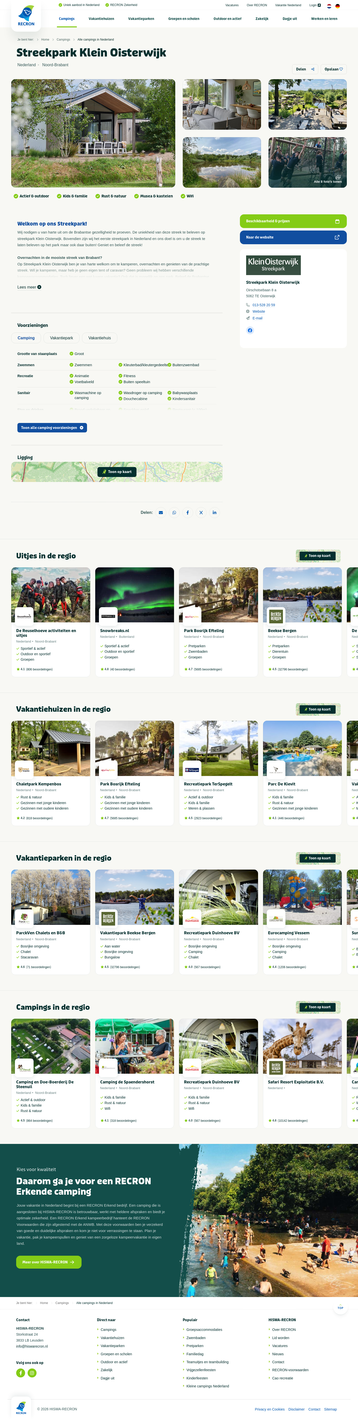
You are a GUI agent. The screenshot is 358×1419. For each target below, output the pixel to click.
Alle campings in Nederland (96, 39)
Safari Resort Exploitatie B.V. (296, 1082)
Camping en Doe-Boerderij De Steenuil (45, 1084)
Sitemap (330, 1409)
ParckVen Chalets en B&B (40, 933)
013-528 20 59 (264, 305)
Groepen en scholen (183, 19)
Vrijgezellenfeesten (201, 1370)
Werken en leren (324, 19)
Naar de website (292, 237)
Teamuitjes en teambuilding (207, 1362)
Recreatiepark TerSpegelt (208, 784)
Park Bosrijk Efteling (204, 630)
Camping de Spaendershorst (127, 1082)
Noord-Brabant (45, 641)
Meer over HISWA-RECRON (48, 1262)
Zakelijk (262, 19)
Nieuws (278, 1354)
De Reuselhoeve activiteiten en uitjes (46, 633)
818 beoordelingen (39, 818)
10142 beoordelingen (293, 1121)
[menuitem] (67, 18)
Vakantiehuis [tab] (100, 338)
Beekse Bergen (282, 630)
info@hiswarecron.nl (32, 1346)
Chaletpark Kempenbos (38, 784)
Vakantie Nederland (288, 5)
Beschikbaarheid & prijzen (292, 221)
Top (340, 1306)
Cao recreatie (282, 1378)
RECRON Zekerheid (121, 5)
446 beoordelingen (291, 818)
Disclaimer (296, 1409)
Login (315, 5)
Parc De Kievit (281, 784)
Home (45, 39)
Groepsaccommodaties (204, 1330)
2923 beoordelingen (208, 818)
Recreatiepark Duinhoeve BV (211, 933)
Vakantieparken (141, 19)
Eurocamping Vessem (289, 933)
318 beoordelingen (123, 1121)
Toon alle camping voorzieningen (52, 427)
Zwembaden (196, 1338)
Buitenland (126, 637)
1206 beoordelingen (292, 967)
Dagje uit (290, 19)
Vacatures (232, 5)
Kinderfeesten (197, 1378)
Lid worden (280, 1338)
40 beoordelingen (122, 669)
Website (259, 311)
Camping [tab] (26, 338)
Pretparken (194, 1346)
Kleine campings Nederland (207, 1386)
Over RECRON (257, 5)
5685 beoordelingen (208, 669)
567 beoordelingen (207, 967)
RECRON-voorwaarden (290, 1370)
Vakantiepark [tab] (61, 338)
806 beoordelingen (39, 669)
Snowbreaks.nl (114, 630)
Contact (278, 1362)
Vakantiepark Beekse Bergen (127, 933)
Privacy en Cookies (270, 1409)
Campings (67, 19)
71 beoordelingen (38, 967)
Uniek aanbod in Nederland (79, 5)
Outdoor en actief (227, 19)
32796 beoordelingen (293, 669)
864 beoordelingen (39, 1121)
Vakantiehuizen (101, 19)
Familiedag (194, 1354)
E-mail (258, 318)
